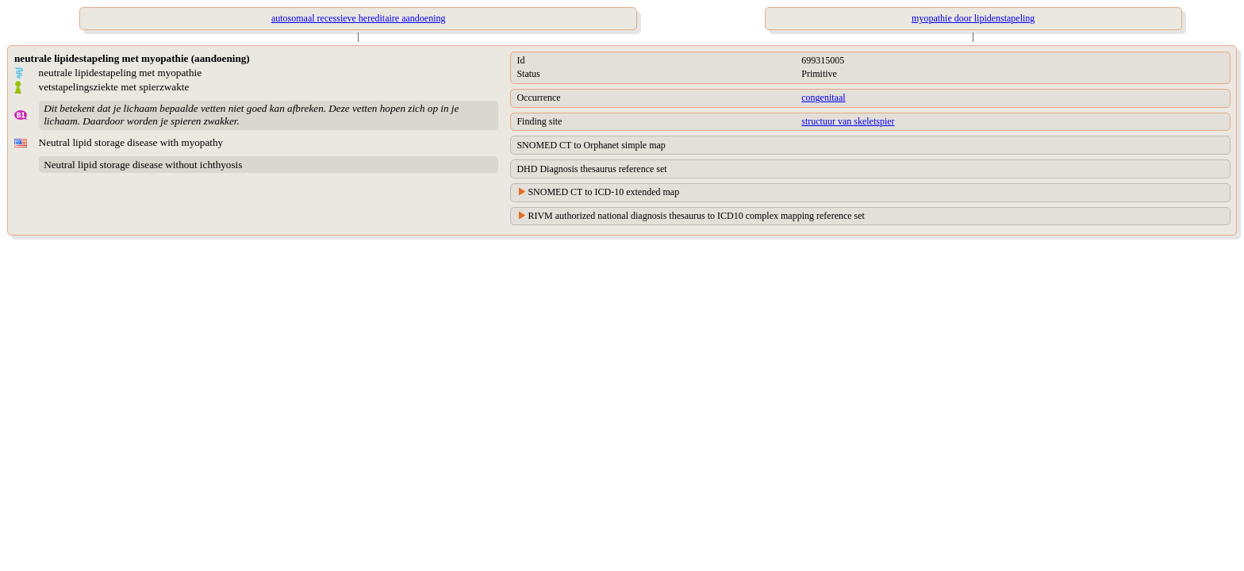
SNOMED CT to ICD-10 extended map (603, 191)
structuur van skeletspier (847, 121)
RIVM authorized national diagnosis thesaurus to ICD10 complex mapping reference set (696, 215)
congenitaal (823, 97)
